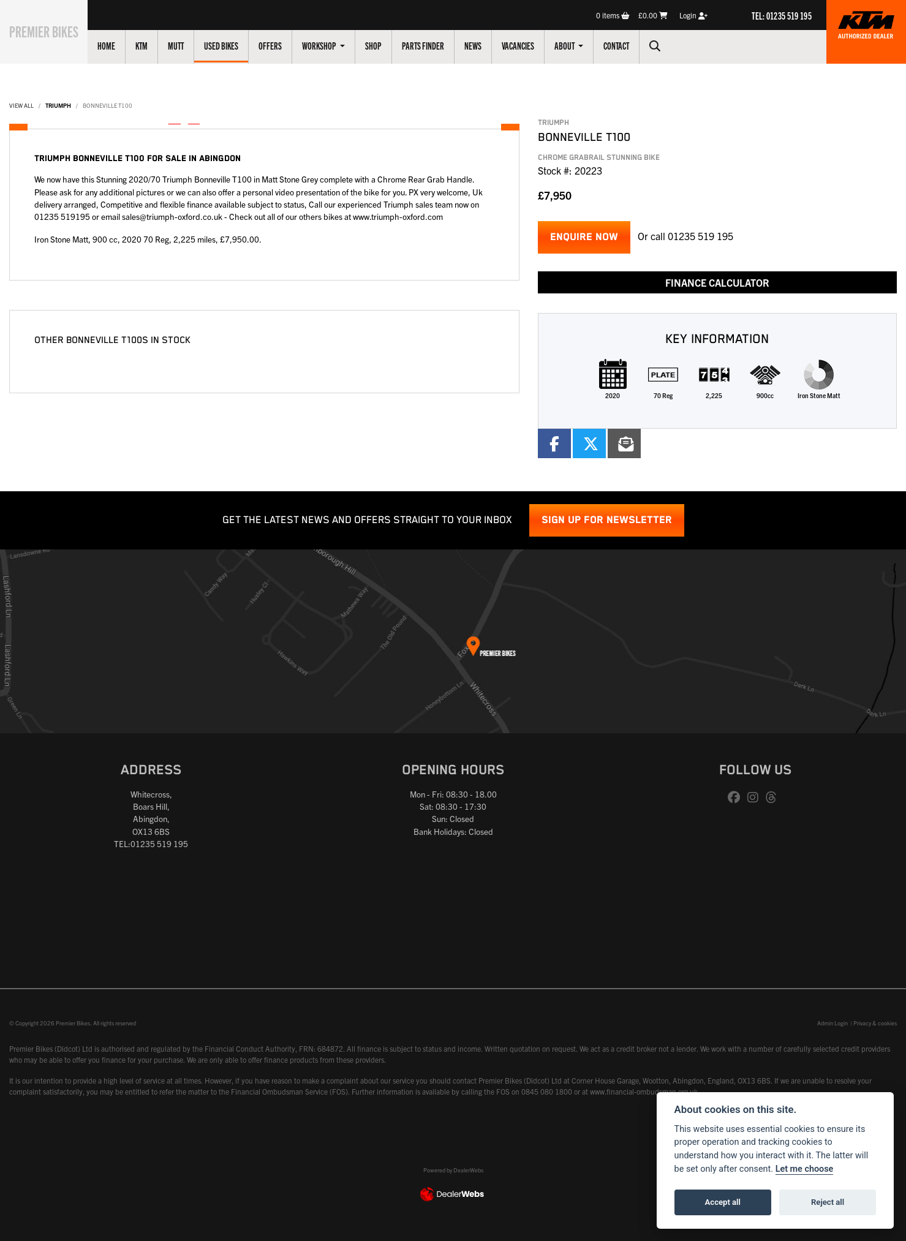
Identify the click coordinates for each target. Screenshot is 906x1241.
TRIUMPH (58, 105)
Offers (283, 45)
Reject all (827, 1202)
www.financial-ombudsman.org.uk (644, 1091)
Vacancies (531, 45)
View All (21, 105)
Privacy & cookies (875, 1023)
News (486, 45)
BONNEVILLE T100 (107, 105)
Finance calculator (717, 282)
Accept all (723, 1202)
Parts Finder (436, 45)
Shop (387, 45)
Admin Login (832, 1023)
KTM (155, 45)
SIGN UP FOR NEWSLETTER (607, 520)
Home (120, 45)
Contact (630, 45)
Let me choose (805, 1169)
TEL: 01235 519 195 (782, 15)
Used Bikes (234, 45)
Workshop (333, 45)
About (578, 45)
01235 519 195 (700, 236)
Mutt (189, 45)
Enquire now (584, 237)
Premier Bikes (50, 30)
